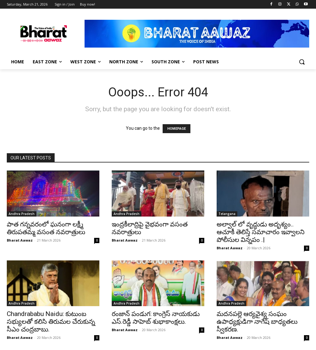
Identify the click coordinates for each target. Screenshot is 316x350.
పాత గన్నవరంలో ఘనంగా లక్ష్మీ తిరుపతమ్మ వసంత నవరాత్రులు (46, 228)
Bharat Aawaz (20, 240)
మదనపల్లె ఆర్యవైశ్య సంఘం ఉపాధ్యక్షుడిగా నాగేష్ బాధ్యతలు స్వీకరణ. (257, 321)
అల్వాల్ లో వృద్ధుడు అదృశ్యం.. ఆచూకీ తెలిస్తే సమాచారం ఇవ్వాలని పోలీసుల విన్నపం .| (261, 232)
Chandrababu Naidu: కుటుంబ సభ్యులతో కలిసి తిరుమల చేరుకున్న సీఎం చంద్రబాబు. (51, 321)
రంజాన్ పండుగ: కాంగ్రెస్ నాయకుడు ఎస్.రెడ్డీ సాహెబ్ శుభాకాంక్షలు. (156, 317)
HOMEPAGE (176, 129)
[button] (301, 61)
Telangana (226, 214)
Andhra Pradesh (22, 214)
